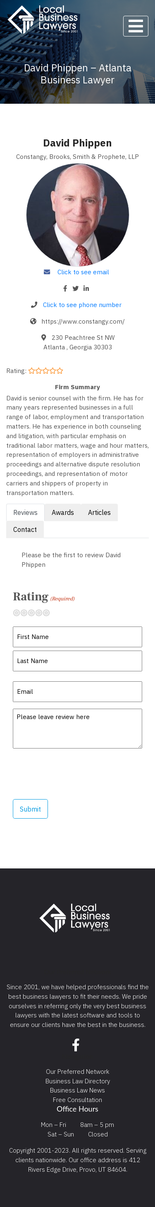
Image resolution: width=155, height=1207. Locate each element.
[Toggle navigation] (135, 26)
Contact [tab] (25, 529)
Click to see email (83, 272)
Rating (43, 597)
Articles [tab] (99, 512)
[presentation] (75, 774)
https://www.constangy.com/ (83, 321)
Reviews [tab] (25, 512)
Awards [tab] (63, 512)
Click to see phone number (82, 304)
